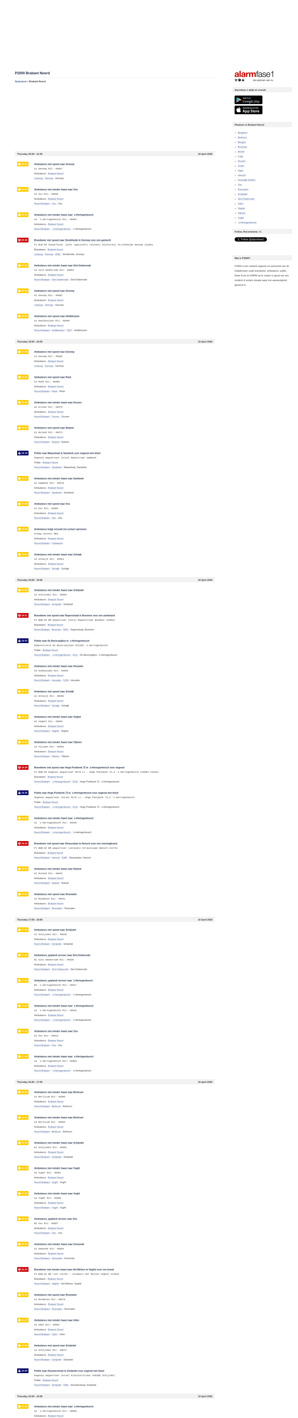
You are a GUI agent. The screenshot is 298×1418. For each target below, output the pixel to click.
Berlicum (242, 137)
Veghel (241, 208)
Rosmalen (243, 189)
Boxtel (241, 151)
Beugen (242, 142)
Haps (240, 170)
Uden (240, 203)
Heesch (242, 175)
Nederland (21, 81)
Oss (240, 184)
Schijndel (242, 194)
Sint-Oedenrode (246, 199)
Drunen (242, 161)
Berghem (242, 132)
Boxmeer (242, 147)
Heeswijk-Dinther (247, 180)
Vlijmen (242, 213)
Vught (241, 217)
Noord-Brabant (42, 203)
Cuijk (240, 156)
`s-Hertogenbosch (247, 222)
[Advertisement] (115, 117)
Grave (241, 165)
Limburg (38, 178)
